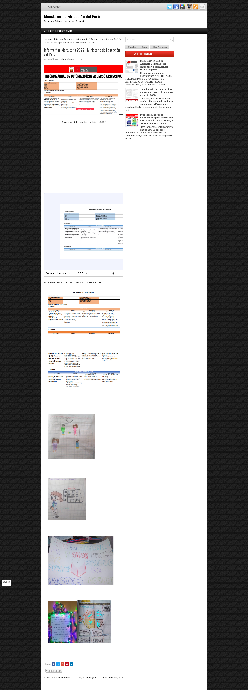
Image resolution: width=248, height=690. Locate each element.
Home (48, 39)
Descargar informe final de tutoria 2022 (83, 122)
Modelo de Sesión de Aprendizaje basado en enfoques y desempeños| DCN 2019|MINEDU (154, 65)
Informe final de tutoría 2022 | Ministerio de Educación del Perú (82, 52)
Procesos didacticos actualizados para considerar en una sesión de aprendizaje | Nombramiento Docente (156, 119)
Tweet (6, 582)
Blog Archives (160, 47)
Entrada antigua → (113, 677)
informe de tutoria (64, 39)
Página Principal (87, 677)
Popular (132, 47)
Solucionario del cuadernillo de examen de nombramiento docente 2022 (156, 92)
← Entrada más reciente (57, 677)
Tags (144, 47)
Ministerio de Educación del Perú (72, 16)
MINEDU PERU (92, 282)
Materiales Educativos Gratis (58, 31)
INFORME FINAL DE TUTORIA (62, 282)
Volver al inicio (53, 6)
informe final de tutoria (88, 39)
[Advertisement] (83, 158)
